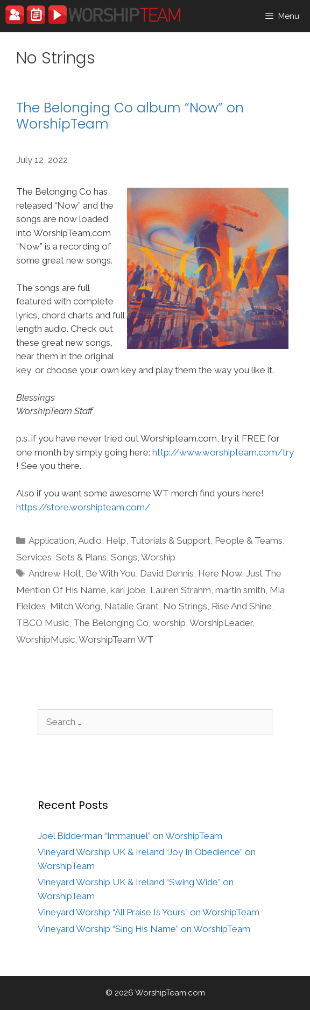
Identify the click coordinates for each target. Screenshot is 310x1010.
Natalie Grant (131, 606)
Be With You (111, 573)
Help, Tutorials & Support (158, 540)
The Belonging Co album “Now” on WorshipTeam (130, 115)
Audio (90, 540)
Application (51, 540)
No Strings (185, 606)
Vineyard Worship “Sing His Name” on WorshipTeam (144, 928)
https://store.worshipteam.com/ (83, 507)
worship (169, 622)
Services (34, 557)
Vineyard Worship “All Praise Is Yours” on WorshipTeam (148, 912)
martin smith (240, 590)
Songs (124, 557)
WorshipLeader (220, 622)
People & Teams (249, 540)
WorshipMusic (45, 639)
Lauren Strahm (180, 590)
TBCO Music (42, 622)
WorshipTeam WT (116, 639)
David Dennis (167, 573)
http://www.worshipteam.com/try (223, 452)
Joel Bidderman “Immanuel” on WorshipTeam (130, 835)
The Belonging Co (111, 622)
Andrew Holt (55, 573)
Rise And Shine (242, 606)
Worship (158, 557)
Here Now (220, 573)
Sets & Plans (81, 557)
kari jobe (128, 590)
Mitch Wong (75, 606)
